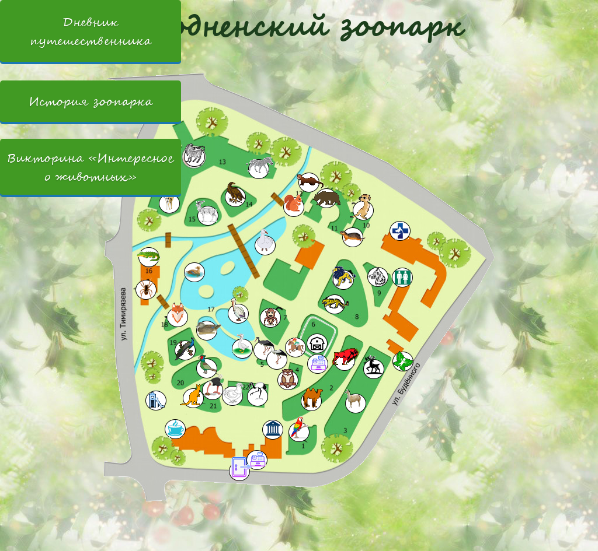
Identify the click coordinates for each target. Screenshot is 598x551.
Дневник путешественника (90, 32)
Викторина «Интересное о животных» (90, 168)
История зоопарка (79, 101)
